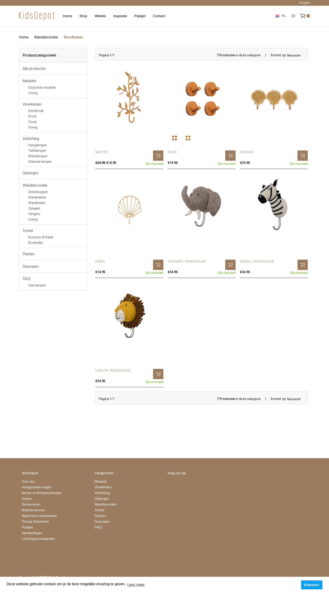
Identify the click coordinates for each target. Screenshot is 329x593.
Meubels (29, 81)
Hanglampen (37, 145)
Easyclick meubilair (42, 87)
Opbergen (30, 173)
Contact (159, 16)
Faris (100, 261)
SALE (27, 279)
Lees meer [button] (136, 585)
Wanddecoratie (46, 37)
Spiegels (34, 208)
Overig (32, 93)
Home (67, 16)
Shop (83, 16)
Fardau (247, 152)
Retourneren (31, 504)
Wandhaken (73, 37)
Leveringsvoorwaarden (38, 539)
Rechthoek (36, 111)
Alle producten (34, 68)
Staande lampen (40, 161)
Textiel (28, 230)
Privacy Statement (35, 521)
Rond (32, 116)
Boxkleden (35, 243)
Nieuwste (294, 55)
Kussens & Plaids (40, 237)
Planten (28, 254)
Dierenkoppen (38, 192)
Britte (101, 152)
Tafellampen (37, 150)
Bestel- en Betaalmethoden (42, 493)
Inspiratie (120, 16)
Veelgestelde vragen (37, 487)
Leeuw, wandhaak (113, 370)
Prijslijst (140, 16)
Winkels (100, 16)
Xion (172, 152)
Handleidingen (32, 533)
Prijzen (27, 499)
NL (281, 16)
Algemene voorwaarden (39, 516)
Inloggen (304, 2)
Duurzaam (31, 266)
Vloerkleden (32, 104)
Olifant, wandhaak (187, 261)
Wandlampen (38, 156)
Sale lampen (37, 285)
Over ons (28, 481)
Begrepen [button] (311, 585)
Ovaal (32, 122)
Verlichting (31, 138)
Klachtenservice (33, 510)
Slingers (34, 214)
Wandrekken (37, 197)
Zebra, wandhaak (257, 261)
